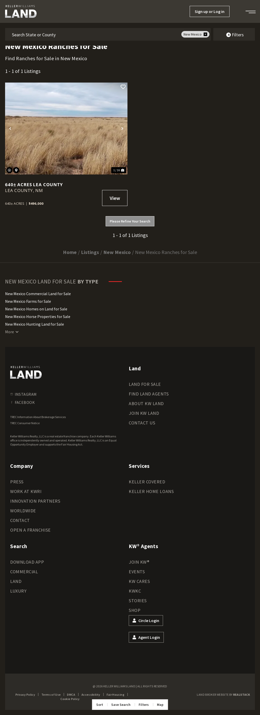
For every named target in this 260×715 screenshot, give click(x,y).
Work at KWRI (25, 491)
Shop (134, 610)
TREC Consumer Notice (25, 423)
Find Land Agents (149, 394)
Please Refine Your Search (130, 221)
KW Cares (139, 581)
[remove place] (205, 34)
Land (15, 581)
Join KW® (139, 562)
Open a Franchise (30, 530)
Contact (20, 520)
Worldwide (23, 511)
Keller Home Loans (151, 491)
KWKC (135, 591)
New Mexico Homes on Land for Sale (36, 308)
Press (17, 482)
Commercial (24, 572)
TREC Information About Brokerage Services (38, 417)
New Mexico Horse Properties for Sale (37, 316)
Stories (138, 600)
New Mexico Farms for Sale (28, 301)
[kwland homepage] (26, 372)
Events (137, 572)
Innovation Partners (35, 501)
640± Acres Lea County (34, 184)
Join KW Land (144, 413)
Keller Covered (147, 482)
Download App (27, 562)
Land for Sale (145, 384)
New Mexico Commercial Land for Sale (38, 293)
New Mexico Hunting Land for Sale (34, 324)
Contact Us (142, 423)
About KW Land (146, 403)
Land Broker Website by (223, 694)
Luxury (18, 591)
